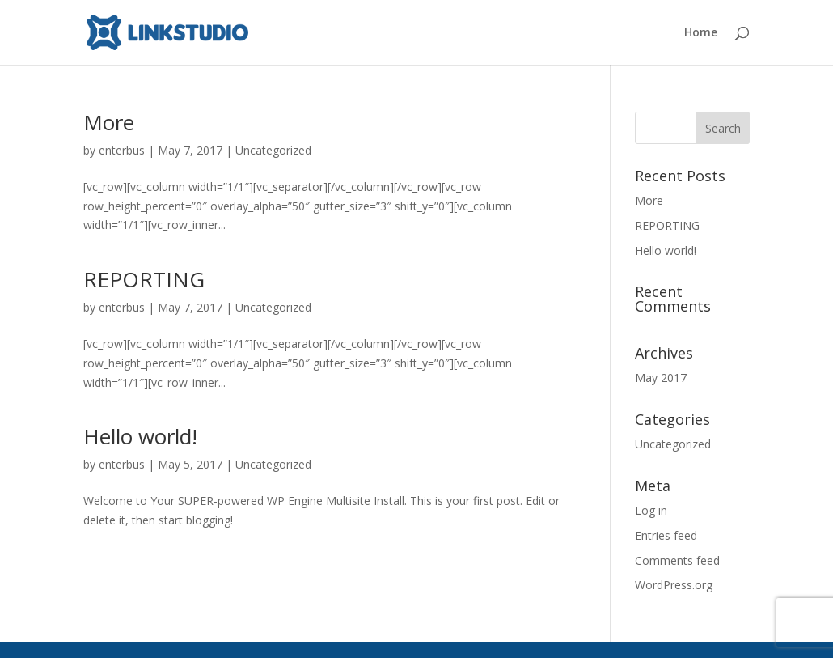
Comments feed (677, 560)
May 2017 (661, 377)
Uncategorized (273, 150)
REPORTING (144, 279)
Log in (651, 510)
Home (700, 33)
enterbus (122, 150)
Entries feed (666, 535)
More (108, 122)
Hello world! (140, 436)
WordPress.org (673, 584)
